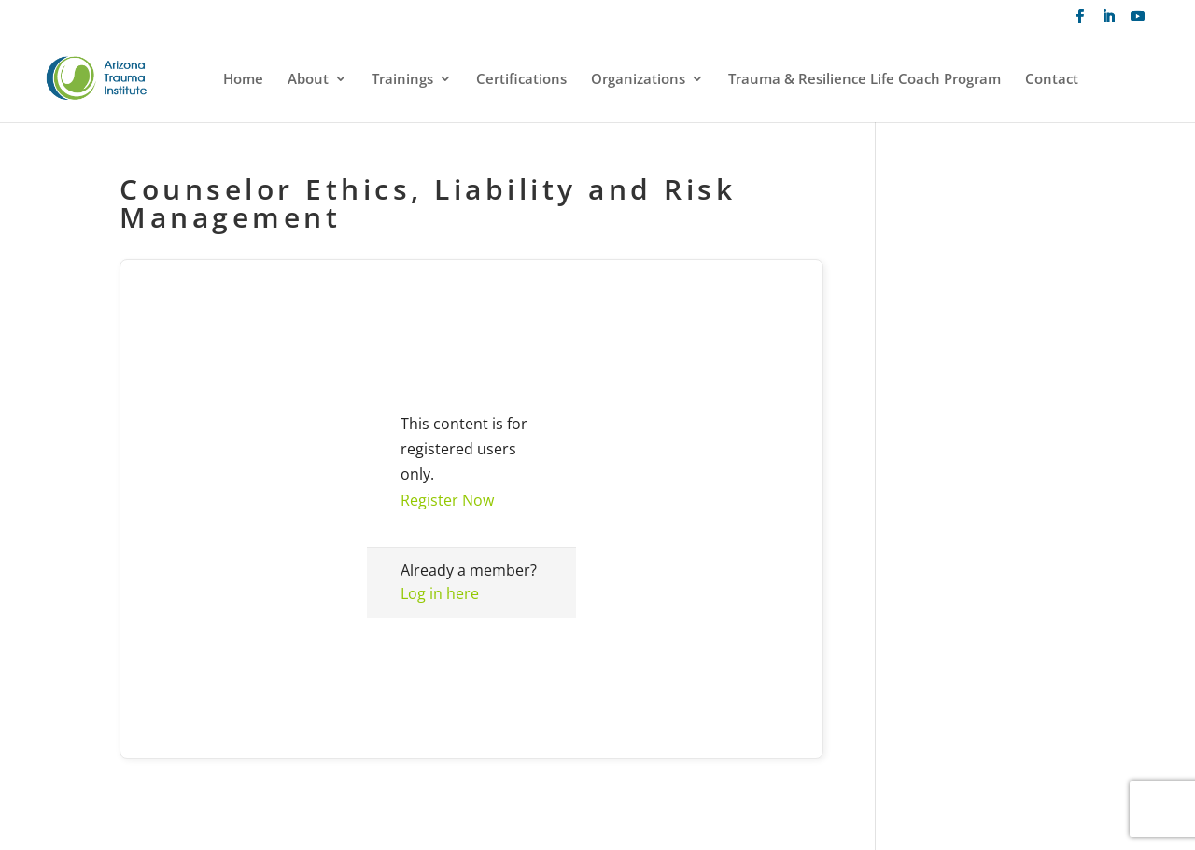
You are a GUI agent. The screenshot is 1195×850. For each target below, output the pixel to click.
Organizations (638, 80)
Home (243, 80)
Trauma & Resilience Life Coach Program (864, 80)
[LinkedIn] (1109, 22)
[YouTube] (1138, 22)
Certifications (521, 80)
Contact (1051, 80)
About (308, 80)
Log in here (440, 593)
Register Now (447, 500)
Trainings (402, 80)
